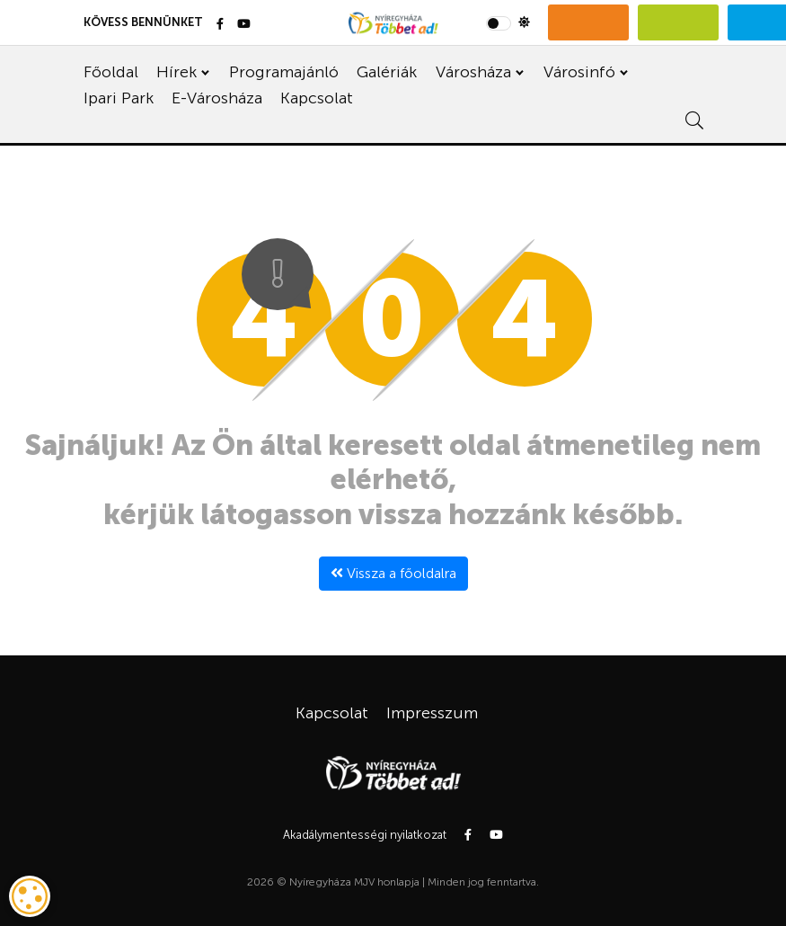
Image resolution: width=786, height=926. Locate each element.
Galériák (387, 72)
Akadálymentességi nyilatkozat (364, 834)
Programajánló (284, 72)
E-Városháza (217, 98)
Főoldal (111, 72)
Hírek (176, 72)
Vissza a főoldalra (393, 573)
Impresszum (432, 713)
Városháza (473, 72)
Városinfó (579, 72)
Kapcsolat (316, 98)
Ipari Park (119, 98)
